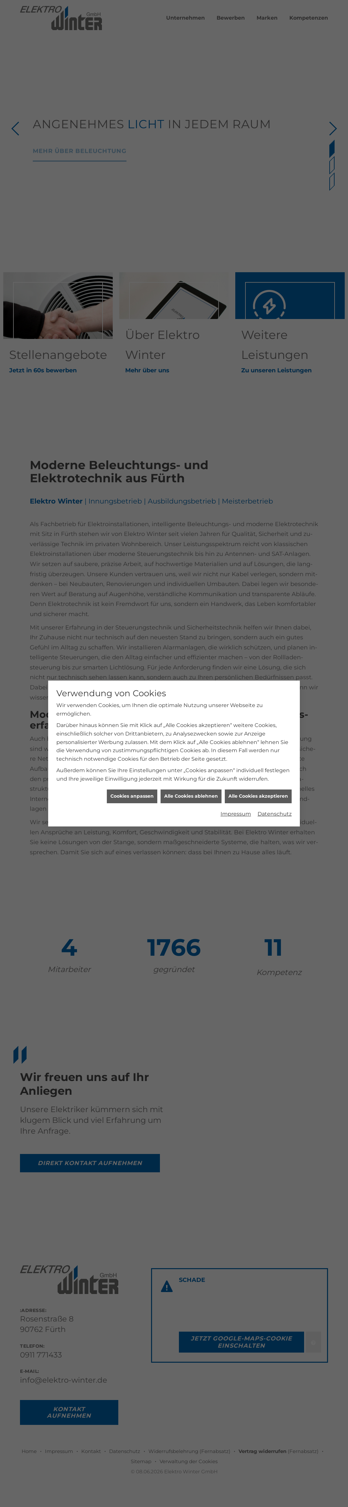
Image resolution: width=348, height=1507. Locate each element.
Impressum (236, 778)
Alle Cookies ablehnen (191, 761)
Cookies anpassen (132, 761)
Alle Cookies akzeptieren (258, 761)
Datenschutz (275, 778)
